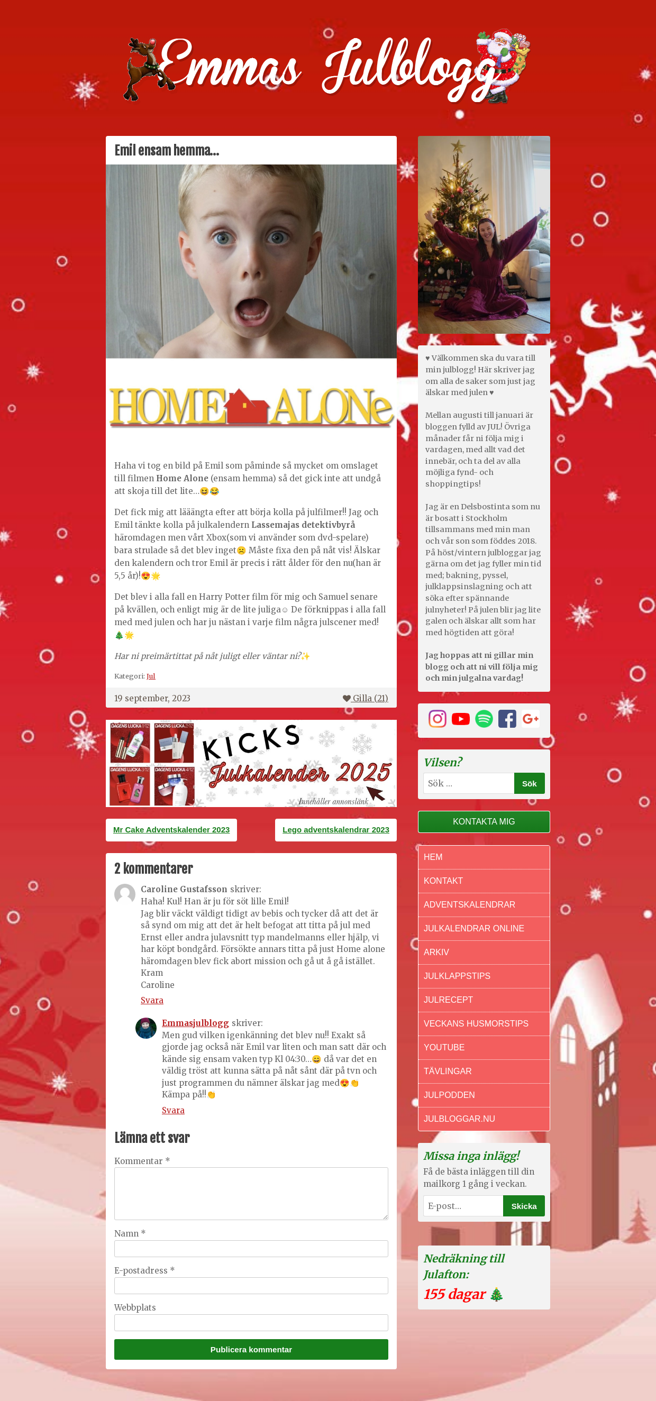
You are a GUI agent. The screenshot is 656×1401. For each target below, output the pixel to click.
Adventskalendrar (469, 904)
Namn (130, 1234)
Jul (151, 676)
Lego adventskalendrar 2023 (336, 829)
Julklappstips (457, 976)
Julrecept (448, 999)
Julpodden (449, 1095)
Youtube (444, 1047)
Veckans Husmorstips (476, 1023)
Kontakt (443, 880)
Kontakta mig (484, 821)
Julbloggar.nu (459, 1118)
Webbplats (135, 1308)
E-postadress (144, 1271)
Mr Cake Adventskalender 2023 (171, 829)
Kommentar (142, 1161)
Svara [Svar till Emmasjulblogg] (173, 1110)
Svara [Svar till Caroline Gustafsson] (152, 1000)
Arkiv (436, 952)
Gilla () (365, 698)
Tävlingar (448, 1071)
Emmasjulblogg (195, 1023)
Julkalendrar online (474, 928)
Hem (433, 857)
